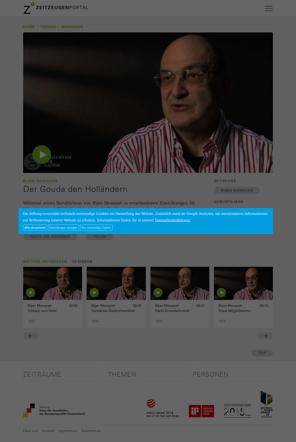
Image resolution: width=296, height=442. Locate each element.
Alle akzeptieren (34, 227)
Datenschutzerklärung (172, 220)
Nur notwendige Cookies (96, 227)
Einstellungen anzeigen (63, 227)
